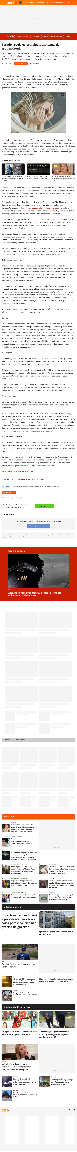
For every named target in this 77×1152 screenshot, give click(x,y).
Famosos (13, 822)
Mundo (41, 977)
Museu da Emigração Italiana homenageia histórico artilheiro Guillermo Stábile (56, 980)
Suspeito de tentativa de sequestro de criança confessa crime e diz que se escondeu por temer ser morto (24, 1082)
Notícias (16, 498)
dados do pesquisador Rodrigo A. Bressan (41, 208)
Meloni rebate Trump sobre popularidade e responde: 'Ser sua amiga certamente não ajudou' (17, 1067)
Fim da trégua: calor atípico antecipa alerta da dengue (18, 965)
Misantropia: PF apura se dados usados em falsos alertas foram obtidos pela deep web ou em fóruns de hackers (24, 982)
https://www (7, 471)
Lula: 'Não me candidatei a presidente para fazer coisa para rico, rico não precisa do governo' (19, 921)
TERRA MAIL (40, 2)
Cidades (41, 1029)
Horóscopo (52, 864)
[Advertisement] (54, 995)
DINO (9, 498)
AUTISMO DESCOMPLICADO (55, 2)
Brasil (10, 590)
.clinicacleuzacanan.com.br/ (24, 471)
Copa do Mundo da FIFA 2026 (21, 3)
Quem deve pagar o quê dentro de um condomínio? (56, 933)
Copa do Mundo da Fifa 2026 (19, 864)
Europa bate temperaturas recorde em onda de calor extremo (25, 994)
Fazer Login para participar (38, 526)
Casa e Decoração (16, 836)
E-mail (68, 2)
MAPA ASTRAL (30, 2)
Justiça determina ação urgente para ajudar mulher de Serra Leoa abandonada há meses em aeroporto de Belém (63, 1082)
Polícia (4, 1029)
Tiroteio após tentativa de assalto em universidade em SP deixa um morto (25, 1095)
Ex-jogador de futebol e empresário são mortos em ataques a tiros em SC (19, 1033)
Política (4, 912)
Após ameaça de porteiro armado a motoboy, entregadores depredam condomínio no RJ (55, 1034)
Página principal (11, 2)
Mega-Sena (52, 892)
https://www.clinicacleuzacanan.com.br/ (27, 479)
